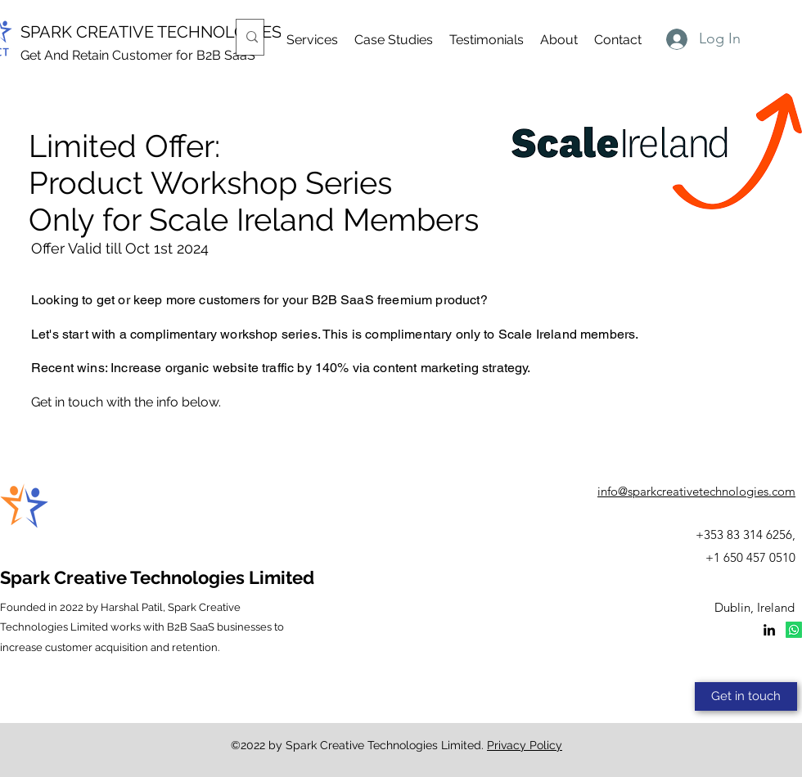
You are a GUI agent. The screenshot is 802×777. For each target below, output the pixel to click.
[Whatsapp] (794, 630)
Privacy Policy (524, 745)
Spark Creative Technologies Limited (157, 577)
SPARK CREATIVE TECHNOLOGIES (151, 32)
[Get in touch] (746, 696)
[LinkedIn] (769, 630)
